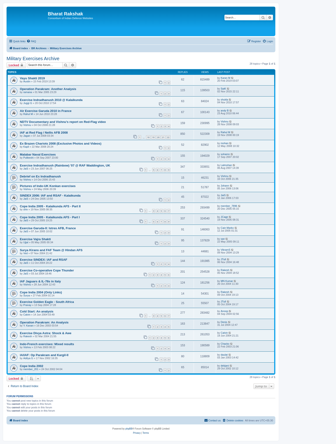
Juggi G (27, 103)
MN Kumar (227, 281)
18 (148, 137)
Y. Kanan (28, 325)
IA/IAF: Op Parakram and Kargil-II (44, 355)
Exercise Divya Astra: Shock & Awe (45, 333)
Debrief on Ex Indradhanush (40, 176)
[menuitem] (31, 41)
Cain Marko (227, 227)
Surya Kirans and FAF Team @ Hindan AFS (51, 250)
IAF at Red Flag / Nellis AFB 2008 (44, 132)
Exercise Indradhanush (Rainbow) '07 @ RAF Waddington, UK (65, 165)
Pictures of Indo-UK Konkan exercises (48, 186)
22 (168, 137)
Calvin (27, 314)
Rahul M (28, 114)
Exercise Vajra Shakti (35, 239)
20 (158, 137)
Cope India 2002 (31, 366)
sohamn (225, 154)
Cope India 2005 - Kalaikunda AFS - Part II (50, 206)
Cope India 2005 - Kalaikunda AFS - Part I (50, 217)
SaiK (223, 88)
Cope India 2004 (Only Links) (41, 292)
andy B (225, 110)
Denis (224, 322)
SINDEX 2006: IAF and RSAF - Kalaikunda (50, 195)
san (223, 238)
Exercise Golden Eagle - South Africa (47, 302)
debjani (225, 365)
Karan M (226, 77)
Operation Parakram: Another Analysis (48, 89)
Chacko (225, 343)
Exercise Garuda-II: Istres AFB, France (48, 228)
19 (153, 137)
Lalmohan (226, 165)
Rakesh (225, 270)
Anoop (224, 311)
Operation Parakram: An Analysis (44, 322)
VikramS (225, 249)
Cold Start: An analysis (36, 311)
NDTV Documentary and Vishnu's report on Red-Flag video (63, 122)
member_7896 (229, 206)
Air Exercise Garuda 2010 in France (45, 111)
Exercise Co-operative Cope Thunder (47, 270)
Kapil (26, 146)
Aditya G (28, 358)
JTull (223, 259)
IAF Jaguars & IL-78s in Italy (40, 281)
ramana (27, 92)
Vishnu (27, 125)
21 (163, 137)
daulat (224, 354)
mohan (225, 143)
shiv (25, 209)
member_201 (30, 369)
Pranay (27, 305)
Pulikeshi (28, 157)
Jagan (26, 135)
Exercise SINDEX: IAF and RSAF (43, 259)
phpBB (128, 428)
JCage (224, 216)
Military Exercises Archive (33, 58)
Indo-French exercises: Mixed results (47, 344)
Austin (27, 81)
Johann (225, 185)
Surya (26, 295)
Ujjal (25, 242)
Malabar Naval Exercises (38, 154)
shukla (224, 99)
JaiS (25, 168)
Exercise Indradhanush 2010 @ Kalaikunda (51, 100)
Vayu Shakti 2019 (32, 78)
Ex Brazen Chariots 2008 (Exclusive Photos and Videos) (60, 143)
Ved (25, 253)
